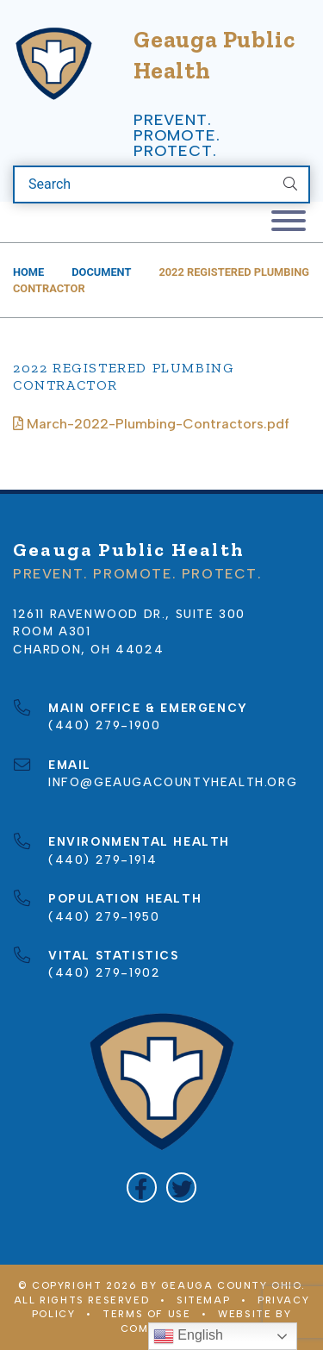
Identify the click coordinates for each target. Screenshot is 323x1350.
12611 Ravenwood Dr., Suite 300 (129, 614)
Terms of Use (146, 1314)
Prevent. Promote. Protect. (177, 135)
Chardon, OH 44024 (88, 649)
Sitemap (203, 1300)
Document (101, 272)
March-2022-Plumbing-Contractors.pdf (151, 424)
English (188, 1336)
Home (28, 272)
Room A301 (51, 631)
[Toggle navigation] (288, 222)
